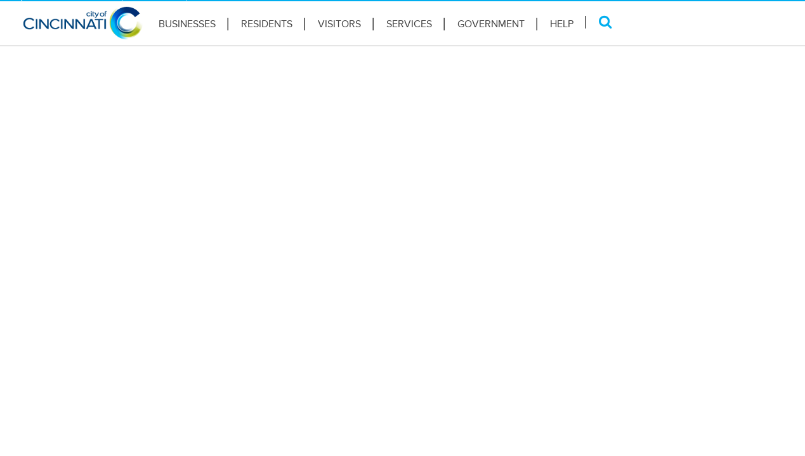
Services (409, 24)
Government (491, 24)
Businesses (187, 24)
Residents (266, 24)
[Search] (605, 21)
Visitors (339, 24)
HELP (561, 24)
